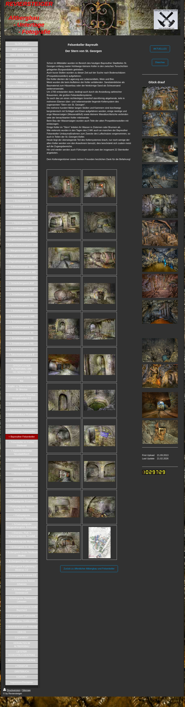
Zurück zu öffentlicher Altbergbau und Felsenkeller (89, 568)
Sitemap (26, 690)
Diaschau (160, 62)
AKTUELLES (160, 48)
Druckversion (11, 690)
